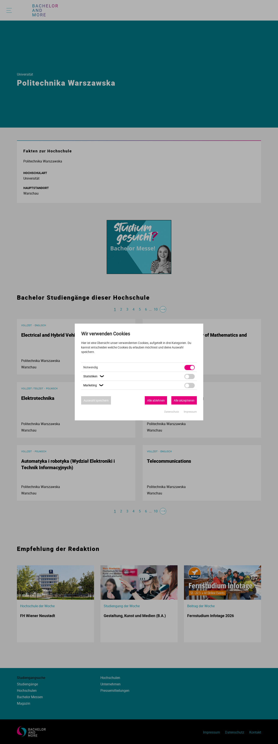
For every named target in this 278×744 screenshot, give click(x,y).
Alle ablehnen (156, 400)
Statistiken (94, 376)
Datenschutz (171, 411)
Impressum (190, 411)
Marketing (94, 385)
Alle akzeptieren (184, 400)
